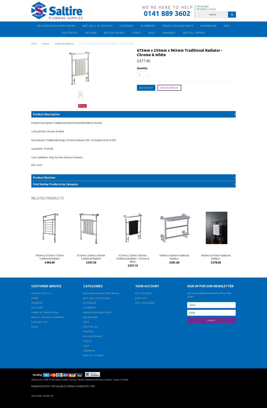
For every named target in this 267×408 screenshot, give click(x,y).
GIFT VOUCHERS (145, 303)
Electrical (70, 32)
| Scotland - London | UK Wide (115, 380)
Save (84, 106)
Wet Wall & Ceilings (98, 25)
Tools (136, 32)
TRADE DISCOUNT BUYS (177, 25)
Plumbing (148, 25)
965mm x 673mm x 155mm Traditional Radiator (50, 257)
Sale (151, 32)
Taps (227, 25)
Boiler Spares (114, 32)
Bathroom (208, 25)
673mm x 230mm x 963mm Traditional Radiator (91, 257)
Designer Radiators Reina (56, 25)
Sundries (169, 32)
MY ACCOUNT (143, 293)
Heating (91, 32)
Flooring (127, 25)
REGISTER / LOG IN (206, 9)
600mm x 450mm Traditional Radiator (174, 257)
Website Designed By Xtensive (90, 380)
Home (34, 44)
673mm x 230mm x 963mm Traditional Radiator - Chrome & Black (132, 258)
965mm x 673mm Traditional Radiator (216, 257)
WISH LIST (141, 298)
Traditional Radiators (64, 44)
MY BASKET (203, 6)
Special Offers (194, 32)
